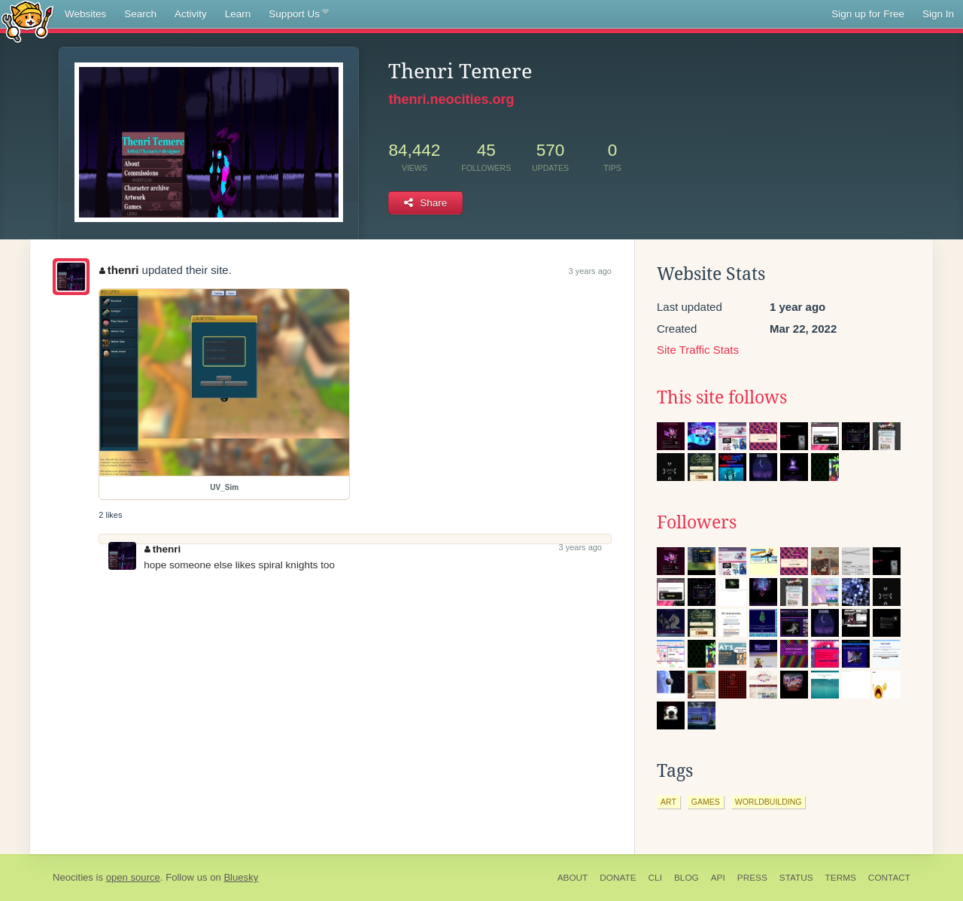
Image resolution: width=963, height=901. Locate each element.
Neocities (73, 877)
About (572, 877)
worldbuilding (768, 801)
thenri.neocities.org (451, 99)
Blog (686, 877)
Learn (238, 14)
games (705, 801)
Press (752, 877)
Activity (191, 14)
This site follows (722, 397)
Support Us (298, 14)
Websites (85, 14)
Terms (840, 877)
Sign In (938, 14)
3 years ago (590, 270)
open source (133, 877)
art (668, 801)
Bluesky (240, 877)
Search (140, 14)
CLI (655, 877)
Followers (697, 522)
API (718, 877)
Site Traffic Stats (698, 349)
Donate (618, 877)
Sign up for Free (867, 14)
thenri (118, 269)
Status (796, 877)
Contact (889, 877)
